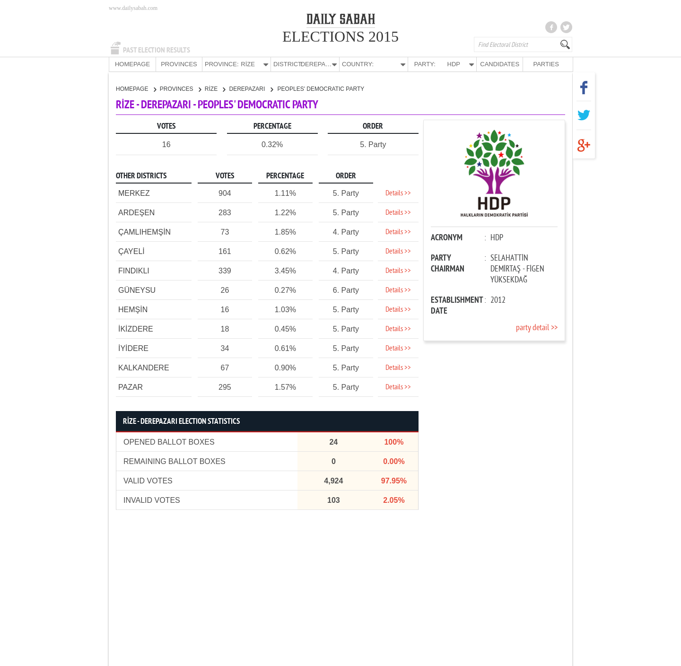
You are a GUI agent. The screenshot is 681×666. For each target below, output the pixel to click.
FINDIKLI (133, 270)
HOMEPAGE (132, 64)
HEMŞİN (133, 309)
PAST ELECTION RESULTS (156, 50)
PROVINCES (179, 64)
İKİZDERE (135, 328)
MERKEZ (134, 193)
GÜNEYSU (137, 290)
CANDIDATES (499, 64)
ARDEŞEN (136, 212)
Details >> (398, 193)
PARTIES (546, 64)
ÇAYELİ (131, 251)
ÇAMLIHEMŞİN (144, 232)
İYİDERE (133, 348)
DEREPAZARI (250, 88)
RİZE (215, 88)
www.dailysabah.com (133, 8)
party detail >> (537, 327)
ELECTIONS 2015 (340, 36)
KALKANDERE (143, 367)
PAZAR (130, 387)
